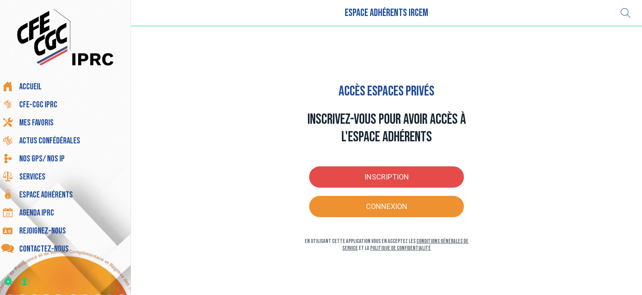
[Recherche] (625, 13)
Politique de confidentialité (400, 248)
